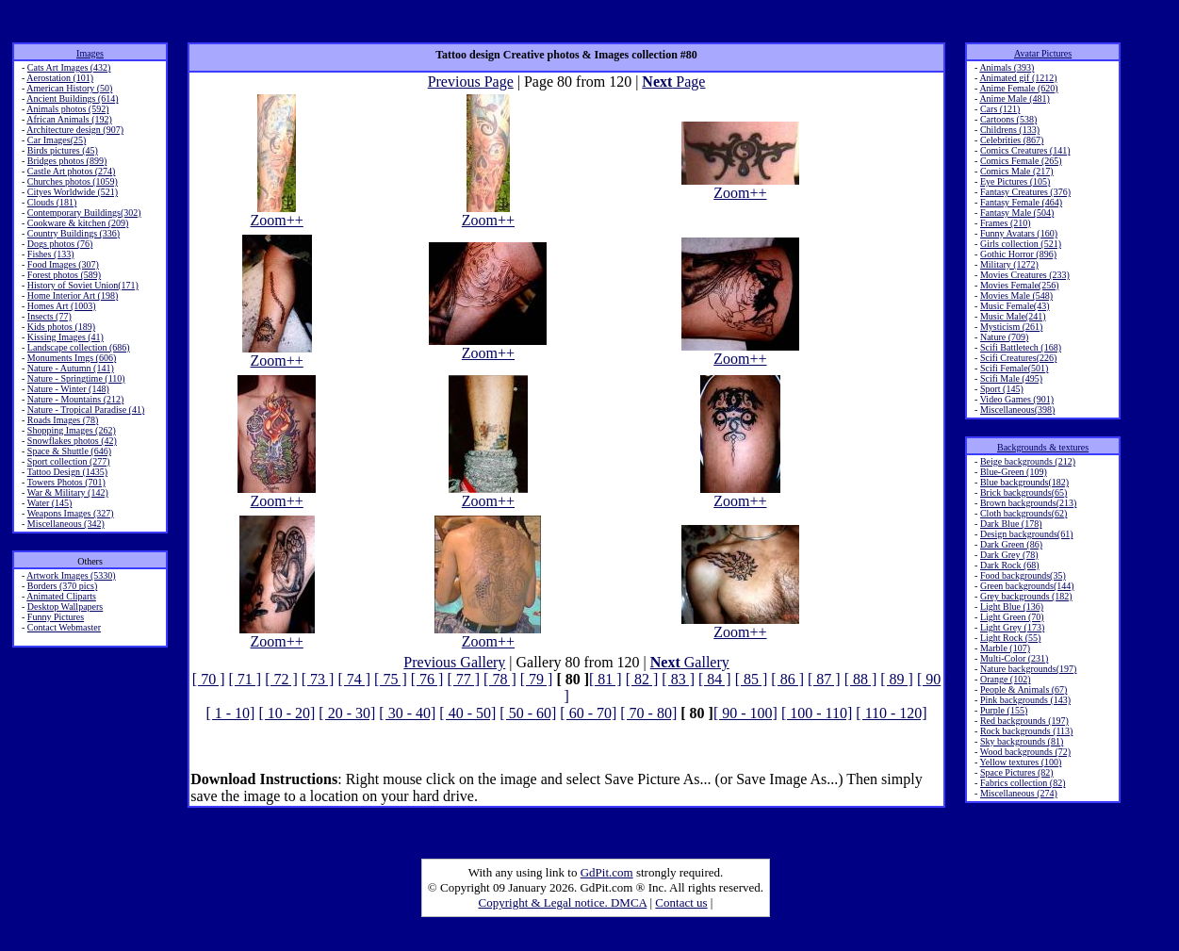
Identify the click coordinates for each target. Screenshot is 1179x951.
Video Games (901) (1017, 399)
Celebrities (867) (1011, 140)
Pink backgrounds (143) (1025, 700)
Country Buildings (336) (73, 233)
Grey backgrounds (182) (1026, 596)
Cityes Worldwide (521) (72, 192)
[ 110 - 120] (891, 713)
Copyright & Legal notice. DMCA (563, 902)
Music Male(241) (1013, 316)
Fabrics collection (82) (1023, 783)
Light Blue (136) (1011, 606)
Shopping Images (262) (71, 430)
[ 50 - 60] (527, 713)
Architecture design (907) (74, 129)
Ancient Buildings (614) (72, 98)
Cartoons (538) (1008, 119)
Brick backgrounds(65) (1023, 492)
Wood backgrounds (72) (1025, 751)
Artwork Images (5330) (70, 575)
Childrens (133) (1010, 129)
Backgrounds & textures (1043, 447)
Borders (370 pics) (62, 586)
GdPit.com (607, 872)
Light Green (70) (1012, 617)
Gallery (689, 662)
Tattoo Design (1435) (67, 472)
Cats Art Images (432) (69, 67)
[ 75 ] (390, 679)
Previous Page (471, 82)
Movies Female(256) (1019, 285)
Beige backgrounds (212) (1027, 461)
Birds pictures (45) (62, 150)
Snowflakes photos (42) (72, 440)
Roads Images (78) (63, 420)
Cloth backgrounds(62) (1024, 513)
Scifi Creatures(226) (1018, 358)
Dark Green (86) (1011, 544)
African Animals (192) (69, 119)
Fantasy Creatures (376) (1025, 192)
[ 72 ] (281, 679)
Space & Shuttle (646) (69, 451)
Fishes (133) (50, 254)
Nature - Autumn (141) (70, 368)
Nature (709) (1004, 337)
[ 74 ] (353, 679)
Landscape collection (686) (78, 347)
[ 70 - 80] (648, 713)
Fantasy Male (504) (1017, 212)
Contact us (681, 902)
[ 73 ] (318, 679)
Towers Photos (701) (66, 482)
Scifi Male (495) (1011, 378)
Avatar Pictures (1043, 53)
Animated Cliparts (61, 596)
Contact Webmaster (64, 627)
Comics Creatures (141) (1025, 150)
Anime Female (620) (1018, 88)
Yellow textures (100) (1021, 762)
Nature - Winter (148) (68, 389)
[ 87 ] (824, 679)
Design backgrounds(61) (1026, 534)
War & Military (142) (67, 492)
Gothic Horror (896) (1018, 254)
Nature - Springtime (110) (76, 378)
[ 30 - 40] (407, 713)
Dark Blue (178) (1011, 523)
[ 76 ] (427, 679)
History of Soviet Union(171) (83, 285)
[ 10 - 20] (286, 713)
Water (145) (50, 503)
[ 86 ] (787, 679)
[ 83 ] (678, 679)
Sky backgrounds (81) (1021, 741)
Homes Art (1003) (61, 306)
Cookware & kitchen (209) (77, 223)
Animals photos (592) (67, 109)
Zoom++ (277, 213)
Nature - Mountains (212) (75, 399)
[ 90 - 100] (745, 713)
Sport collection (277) (68, 461)
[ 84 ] (714, 679)
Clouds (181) (52, 202)
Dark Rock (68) (1010, 565)
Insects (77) (49, 316)
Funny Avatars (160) (1018, 233)
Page (673, 82)
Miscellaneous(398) (1017, 409)
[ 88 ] (860, 679)
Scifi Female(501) (1014, 368)
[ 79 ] (536, 679)
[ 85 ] (751, 679)
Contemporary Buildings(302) (84, 212)
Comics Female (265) (1021, 161)
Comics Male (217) (1017, 171)
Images (90, 53)
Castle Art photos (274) (71, 171)
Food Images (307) (63, 264)
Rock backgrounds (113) (1026, 731)
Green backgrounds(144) (1027, 586)
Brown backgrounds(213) (1028, 503)
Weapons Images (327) (70, 513)
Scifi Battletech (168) (1020, 347)
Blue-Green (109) (1013, 472)
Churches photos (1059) (72, 181)
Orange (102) (1005, 679)
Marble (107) (1005, 648)
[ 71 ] (244, 679)
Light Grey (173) (1012, 627)
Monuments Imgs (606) (71, 358)
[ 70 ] (208, 679)
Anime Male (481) (1014, 98)
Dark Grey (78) (1009, 554)
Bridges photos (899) (66, 161)
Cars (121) (1000, 109)
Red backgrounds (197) (1024, 720)
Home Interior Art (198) (72, 295)
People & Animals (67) (1024, 689)
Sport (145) (1001, 389)
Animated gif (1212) (1017, 78)
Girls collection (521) (1020, 243)
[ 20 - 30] (347, 713)
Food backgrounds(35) (1023, 575)
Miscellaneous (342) (66, 523)
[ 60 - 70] (588, 713)
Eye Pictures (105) (1015, 181)
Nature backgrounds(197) (1028, 669)
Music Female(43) (1015, 306)
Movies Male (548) (1016, 295)
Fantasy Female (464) (1021, 202)
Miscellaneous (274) (1018, 793)
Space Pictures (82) (1017, 772)
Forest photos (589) (64, 275)
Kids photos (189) (61, 326)
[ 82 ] (642, 679)
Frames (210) (1005, 223)
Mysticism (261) (1011, 326)
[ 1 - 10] (229, 713)
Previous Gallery (454, 662)
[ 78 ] (499, 679)
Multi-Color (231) (1014, 658)
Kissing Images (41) (65, 337)
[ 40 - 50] (467, 713)
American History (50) (69, 88)
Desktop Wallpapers (65, 606)
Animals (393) (1006, 67)
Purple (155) (1003, 710)
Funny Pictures (55, 617)
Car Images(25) (56, 140)
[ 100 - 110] (816, 713)
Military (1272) (1009, 264)
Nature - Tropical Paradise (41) (85, 409)
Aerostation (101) (59, 78)
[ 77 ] (463, 679)
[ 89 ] (896, 679)
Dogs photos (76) (59, 243)
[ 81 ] (605, 679)
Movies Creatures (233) (1025, 275)
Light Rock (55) (1010, 637)
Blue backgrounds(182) (1024, 482)
